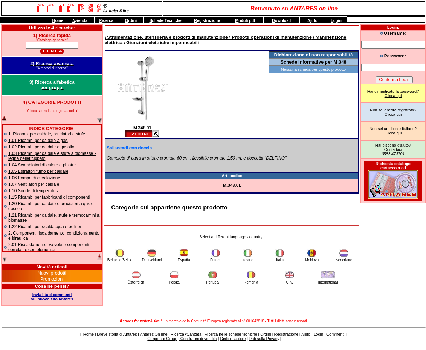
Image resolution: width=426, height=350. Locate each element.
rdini (131, 20)
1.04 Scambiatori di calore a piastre (42, 164)
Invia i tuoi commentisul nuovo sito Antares (52, 297)
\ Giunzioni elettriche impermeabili (160, 42)
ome (57, 20)
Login (318, 334)
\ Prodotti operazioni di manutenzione (270, 37)
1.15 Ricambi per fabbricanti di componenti (49, 197)
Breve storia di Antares (117, 334)
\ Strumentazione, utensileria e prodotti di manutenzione (166, 37)
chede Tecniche (165, 20)
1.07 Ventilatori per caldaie (33, 184)
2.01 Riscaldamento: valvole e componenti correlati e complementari (48, 247)
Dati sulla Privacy (264, 338)
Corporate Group (162, 338)
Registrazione (286, 334)
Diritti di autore (233, 338)
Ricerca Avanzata (186, 334)
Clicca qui (393, 95)
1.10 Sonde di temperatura (33, 190)
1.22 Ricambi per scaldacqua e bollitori (45, 226)
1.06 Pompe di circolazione (34, 177)
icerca (106, 20)
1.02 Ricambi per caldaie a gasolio (41, 146)
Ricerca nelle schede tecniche (231, 334)
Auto (312, 20)
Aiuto (305, 334)
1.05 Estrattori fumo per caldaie (38, 171)
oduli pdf (245, 20)
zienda (79, 20)
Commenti (335, 334)
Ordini (265, 334)
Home (88, 334)
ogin (336, 20)
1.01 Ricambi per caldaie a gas (38, 140)
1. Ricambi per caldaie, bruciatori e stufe (46, 134)
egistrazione (207, 20)
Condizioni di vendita (198, 338)
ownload (281, 20)
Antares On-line (153, 334)
